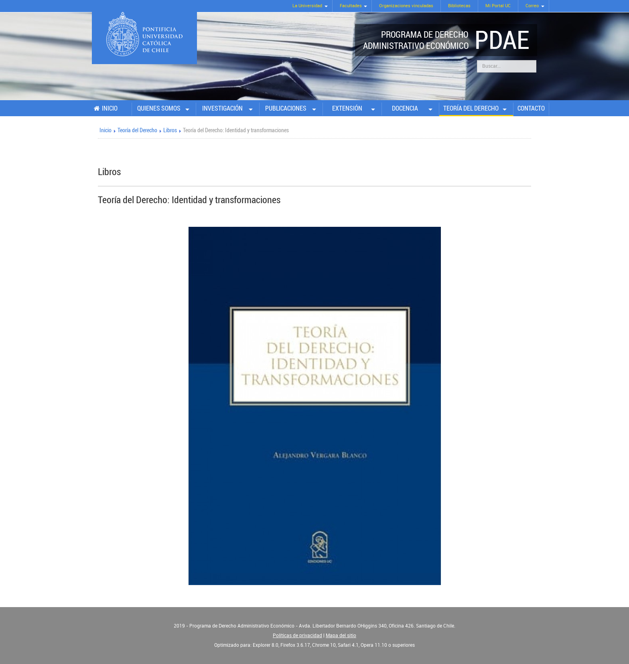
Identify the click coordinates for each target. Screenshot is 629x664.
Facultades (351, 5)
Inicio (110, 108)
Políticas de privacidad (297, 635)
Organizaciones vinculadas (406, 5)
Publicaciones (285, 108)
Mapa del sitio (341, 635)
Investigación (222, 108)
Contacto (531, 108)
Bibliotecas (459, 5)
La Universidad (307, 5)
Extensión (347, 108)
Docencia (405, 108)
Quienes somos (159, 108)
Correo (532, 5)
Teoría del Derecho (471, 108)
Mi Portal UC (498, 5)
